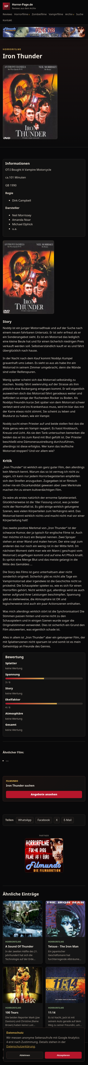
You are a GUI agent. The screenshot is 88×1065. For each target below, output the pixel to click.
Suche (79, 14)
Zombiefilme (39, 14)
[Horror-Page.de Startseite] (21, 6)
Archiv (69, 14)
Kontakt (7, 20)
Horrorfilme (21, 14)
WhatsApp (24, 820)
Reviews (7, 14)
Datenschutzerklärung (20, 1046)
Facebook (43, 820)
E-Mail (68, 820)
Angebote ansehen (44, 794)
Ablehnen (25, 1055)
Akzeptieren (63, 1055)
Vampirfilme (56, 14)
